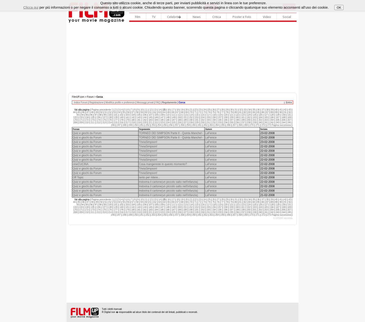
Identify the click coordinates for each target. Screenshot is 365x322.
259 (188, 125)
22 (195, 109)
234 (226, 122)
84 (254, 112)
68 (182, 112)
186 (168, 120)
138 (110, 117)
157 (220, 117)
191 (197, 120)
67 (177, 112)
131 (289, 115)
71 (195, 112)
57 (133, 112)
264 (217, 125)
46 (83, 112)
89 (276, 112)
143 (139, 117)
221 (150, 122)
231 (208, 122)
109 (162, 115)
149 (174, 117)
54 (119, 112)
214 (110, 122)
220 (145, 122)
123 (243, 115)
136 (98, 117)
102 (121, 115)
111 (174, 115)
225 (174, 122)
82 (245, 112)
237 (243, 122)
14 (159, 109)
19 (182, 109)
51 (106, 112)
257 (177, 125)
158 (226, 117)
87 (267, 112)
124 (249, 115)
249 (130, 125)
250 (136, 125)
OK (339, 7)
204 (272, 120)
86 (263, 112)
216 (121, 122)
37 (263, 109)
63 (159, 112)
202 (260, 120)
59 (141, 112)
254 (159, 125)
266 (229, 125)
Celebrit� (174, 17)
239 (255, 122)
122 (237, 115)
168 (283, 117)
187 (174, 120)
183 (150, 120)
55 (123, 112)
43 (289, 109)
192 (202, 120)
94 (82, 115)
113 (185, 115)
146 (156, 117)
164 (260, 117)
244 (283, 122)
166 (272, 117)
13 (155, 109)
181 (139, 120)
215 (116, 122)
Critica (216, 17)
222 (156, 122)
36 (258, 109)
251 (142, 125)
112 (179, 115)
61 (150, 112)
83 (249, 112)
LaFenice (210, 133)
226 (179, 122)
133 (81, 117)
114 (191, 115)
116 (202, 115)
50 (101, 112)
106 (145, 115)
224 (168, 122)
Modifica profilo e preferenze (120, 102)
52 (110, 112)
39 (271, 109)
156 (214, 117)
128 (272, 115)
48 (92, 112)
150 (179, 117)
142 (133, 117)
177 (116, 120)
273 (269, 125)
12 (150, 109)
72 (200, 112)
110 (168, 115)
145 (150, 117)
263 (211, 125)
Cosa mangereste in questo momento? (163, 164)
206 (283, 120)
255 (165, 125)
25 (209, 109)
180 (133, 120)
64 (164, 112)
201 (255, 120)
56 (128, 112)
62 (155, 112)
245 (289, 122)
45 (79, 112)
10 (141, 109)
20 (186, 109)
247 (119, 125)
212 (98, 122)
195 (220, 120)
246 (113, 125)
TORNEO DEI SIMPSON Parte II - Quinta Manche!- (171, 133)
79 (231, 112)
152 (191, 117)
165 (266, 117)
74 (209, 112)
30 (231, 109)
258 (182, 125)
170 (75, 120)
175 (104, 120)
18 (177, 109)
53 (115, 112)
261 (200, 125)
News (197, 17)
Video (267, 17)
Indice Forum (80, 102)
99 (104, 115)
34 (249, 109)
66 (173, 112)
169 (289, 117)
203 (266, 120)
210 (87, 122)
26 (213, 109)
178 (121, 120)
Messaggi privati (145, 102)
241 (266, 122)
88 (271, 112)
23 (200, 109)
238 (249, 122)
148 (168, 117)
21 (191, 109)
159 (231, 117)
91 (285, 112)
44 (74, 112)
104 (133, 115)
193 (208, 120)
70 (191, 112)
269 (246, 125)
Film (137, 17)
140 (121, 117)
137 (104, 117)
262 (205, 125)
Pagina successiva (281, 125)
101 (116, 115)
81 (240, 112)
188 (179, 120)
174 (98, 120)
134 (87, 117)
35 (254, 109)
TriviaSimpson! (148, 142)
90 (281, 112)
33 (245, 109)
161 (243, 117)
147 (162, 117)
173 (93, 120)
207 (289, 120)
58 (137, 112)
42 (285, 109)
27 (218, 109)
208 (75, 122)
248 (125, 125)
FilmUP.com (78, 97)
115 (197, 115)
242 (272, 122)
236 (237, 122)
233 (220, 122)
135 (93, 117)
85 (258, 112)
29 (227, 109)
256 (171, 125)
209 (81, 122)
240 (260, 122)
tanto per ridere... (149, 177)
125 (255, 115)
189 (185, 120)
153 (197, 117)
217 (127, 122)
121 (231, 115)
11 (146, 109)
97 (96, 115)
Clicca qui (30, 7)
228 (191, 122)
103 (127, 115)
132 (75, 117)
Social (287, 17)
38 (267, 109)
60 (146, 112)
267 (235, 125)
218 (133, 122)
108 (156, 115)
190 (191, 120)
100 (110, 115)
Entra (289, 102)
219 (139, 122)
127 (266, 115)
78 (227, 112)
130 (283, 115)
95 (86, 115)
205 (278, 120)
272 (263, 125)
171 (81, 120)
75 (213, 112)
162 (249, 117)
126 (260, 115)
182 (145, 120)
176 (110, 120)
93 (78, 115)
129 (278, 115)
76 (218, 112)
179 (127, 120)
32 (240, 109)
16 (168, 109)
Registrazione (96, 102)
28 (222, 109)
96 (91, 115)
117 (208, 115)
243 (278, 122)
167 (278, 117)
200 (249, 120)
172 (87, 120)
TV (153, 17)
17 (173, 109)
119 (220, 115)
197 (231, 120)
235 (231, 122)
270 (252, 125)
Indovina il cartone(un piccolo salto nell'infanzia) (168, 182)
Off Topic (78, 177)
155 (208, 117)
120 (226, 115)
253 (153, 125)
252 (148, 125)
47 (88, 112)
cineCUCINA (80, 164)
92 (289, 112)
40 (276, 109)
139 (116, 117)
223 (162, 122)
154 (202, 117)
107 (150, 115)
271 (258, 125)
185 (162, 120)
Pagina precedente (101, 109)
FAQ (157, 102)
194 (214, 120)
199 (243, 120)
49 (96, 112)
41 (281, 109)
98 (100, 115)
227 (185, 122)
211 (93, 122)
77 (222, 112)
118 (214, 115)
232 (214, 122)
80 (236, 112)
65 (168, 112)
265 (223, 125)
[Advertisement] (182, 57)
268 (240, 125)
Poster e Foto (242, 17)
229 (197, 122)
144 (145, 117)
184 (156, 120)
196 (226, 120)
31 (236, 109)
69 (186, 112)
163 (255, 117)
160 (237, 117)
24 (204, 109)
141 (127, 117)
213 (104, 122)
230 (202, 122)
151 (185, 117)
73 (204, 112)
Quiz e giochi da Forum (87, 133)
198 (237, 120)
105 (139, 115)
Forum (90, 97)
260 (194, 125)
